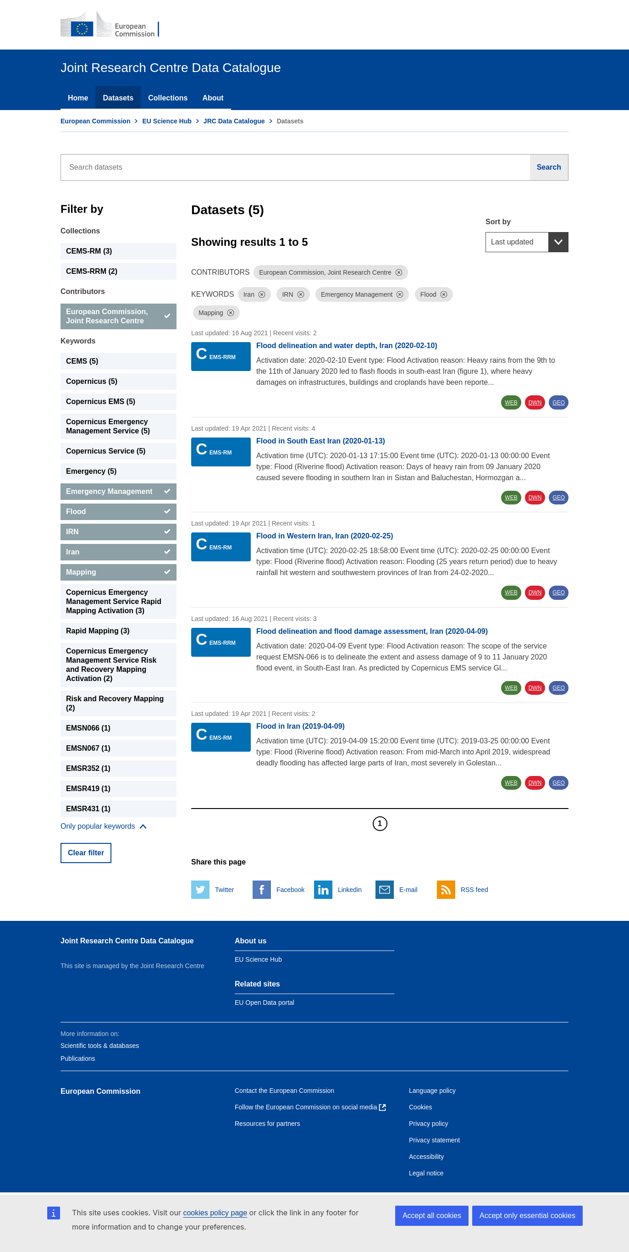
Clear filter (86, 853)
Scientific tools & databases (100, 1045)
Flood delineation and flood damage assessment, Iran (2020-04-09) (372, 631)
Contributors (83, 291)
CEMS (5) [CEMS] (82, 361)
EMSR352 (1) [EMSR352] (88, 768)
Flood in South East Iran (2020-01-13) (320, 441)
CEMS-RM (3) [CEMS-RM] (89, 251)
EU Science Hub (166, 121)
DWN (535, 402)
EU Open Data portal (264, 1002)
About (212, 98)
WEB (511, 402)
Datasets (118, 98)
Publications (78, 1058)
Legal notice (426, 1173)
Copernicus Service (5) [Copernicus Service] (105, 451)
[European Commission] (116, 25)
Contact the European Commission (284, 1090)
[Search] (549, 167)
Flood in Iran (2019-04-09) (300, 726)
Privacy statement (434, 1140)
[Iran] (119, 552)
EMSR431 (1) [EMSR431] (88, 809)
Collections (168, 98)
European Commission (95, 121)
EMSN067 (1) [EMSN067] (88, 748)
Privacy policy (428, 1123)
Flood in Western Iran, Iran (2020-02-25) (324, 536)
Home (78, 98)
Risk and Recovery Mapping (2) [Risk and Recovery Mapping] (115, 703)
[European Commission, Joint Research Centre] (119, 316)
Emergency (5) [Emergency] (91, 471)
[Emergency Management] (119, 491)
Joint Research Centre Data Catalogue (127, 941)
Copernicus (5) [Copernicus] (91, 381)
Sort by (498, 222)
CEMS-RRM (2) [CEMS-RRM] (91, 271)
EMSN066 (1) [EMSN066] (88, 728)
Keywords (78, 341)
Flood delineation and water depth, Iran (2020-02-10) (346, 345)
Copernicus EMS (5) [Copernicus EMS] (100, 401)
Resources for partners (267, 1123)
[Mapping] (119, 572)
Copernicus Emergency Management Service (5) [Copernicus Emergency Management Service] (108, 426)
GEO (558, 402)
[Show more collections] (104, 826)
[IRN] (119, 532)
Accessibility (426, 1156)
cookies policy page (215, 1213)
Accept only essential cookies (527, 1215)
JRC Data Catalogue (234, 121)
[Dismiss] (399, 272)
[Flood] (119, 512)
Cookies (420, 1107)
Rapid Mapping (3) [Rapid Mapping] (98, 631)
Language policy (432, 1090)
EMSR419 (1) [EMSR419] (88, 788)
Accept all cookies (432, 1215)
